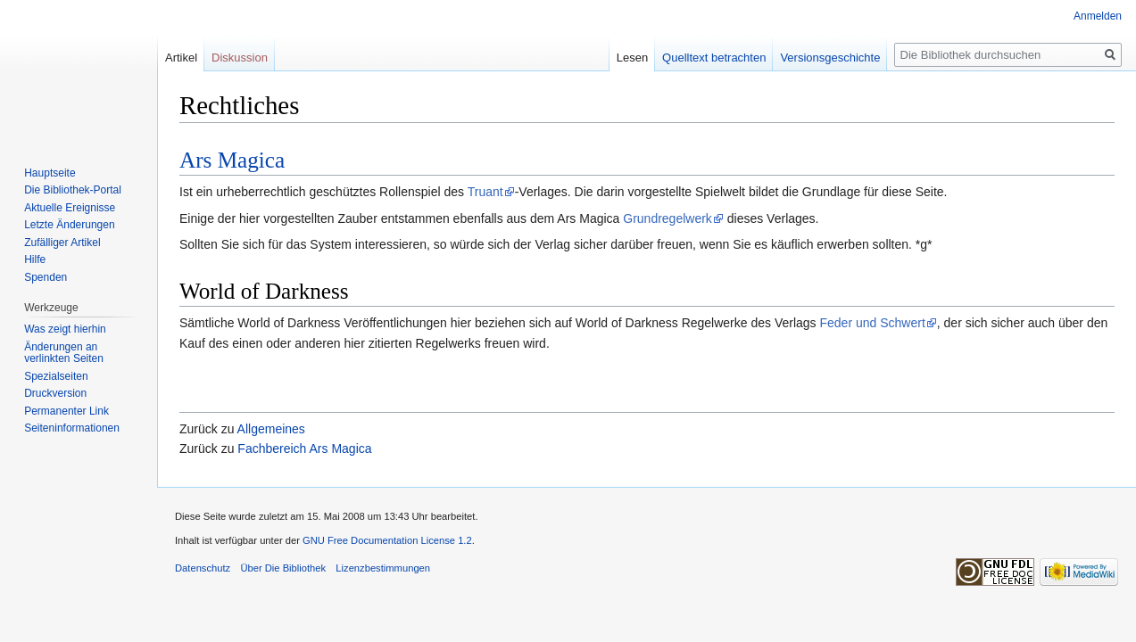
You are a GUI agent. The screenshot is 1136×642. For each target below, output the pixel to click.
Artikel (181, 57)
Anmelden (1098, 16)
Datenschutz (202, 568)
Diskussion (239, 57)
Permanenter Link (66, 411)
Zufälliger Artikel (62, 242)
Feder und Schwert (872, 323)
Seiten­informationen (72, 428)
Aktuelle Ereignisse (69, 208)
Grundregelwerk (667, 218)
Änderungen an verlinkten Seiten (64, 353)
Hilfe (35, 259)
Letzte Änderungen (69, 224)
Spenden (45, 277)
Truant (485, 192)
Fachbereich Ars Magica (304, 448)
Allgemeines (271, 429)
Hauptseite (49, 173)
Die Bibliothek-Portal (72, 190)
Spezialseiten (55, 376)
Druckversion (55, 393)
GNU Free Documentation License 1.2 (387, 540)
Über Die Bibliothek (283, 568)
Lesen (632, 57)
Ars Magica (232, 160)
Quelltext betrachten (714, 57)
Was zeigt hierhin (65, 329)
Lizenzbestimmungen (383, 568)
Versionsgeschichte (830, 57)
